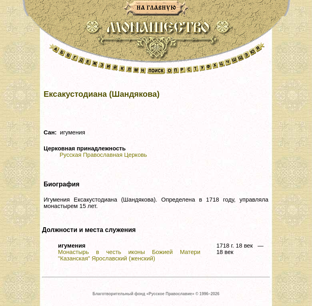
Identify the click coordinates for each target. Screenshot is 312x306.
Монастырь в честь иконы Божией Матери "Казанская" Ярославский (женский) (129, 255)
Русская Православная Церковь (103, 155)
